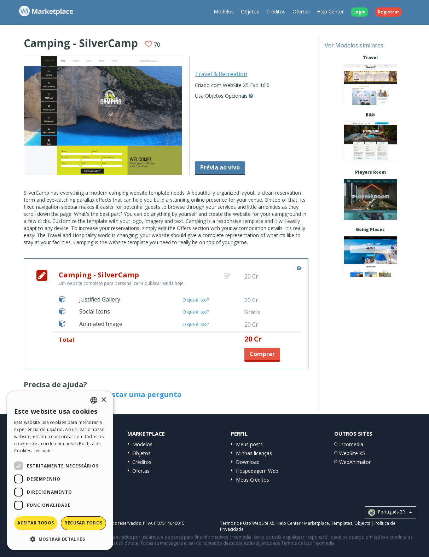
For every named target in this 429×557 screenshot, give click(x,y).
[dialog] (60, 470)
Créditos (275, 11)
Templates (341, 523)
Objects (362, 523)
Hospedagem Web (257, 470)
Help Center (330, 11)
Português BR (390, 512)
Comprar (262, 354)
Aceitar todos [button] (35, 523)
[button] (60, 539)
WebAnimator (355, 462)
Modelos (224, 11)
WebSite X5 (352, 453)
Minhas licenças (254, 453)
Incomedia (351, 444)
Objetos (250, 11)
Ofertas (301, 11)
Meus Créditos (252, 479)
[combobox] (93, 400)
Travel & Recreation (221, 74)
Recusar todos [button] (83, 523)
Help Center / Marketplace (303, 523)
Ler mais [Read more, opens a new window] (42, 451)
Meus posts (249, 444)
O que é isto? (195, 300)
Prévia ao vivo (220, 167)
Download (248, 462)
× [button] (103, 400)
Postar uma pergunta (142, 394)
